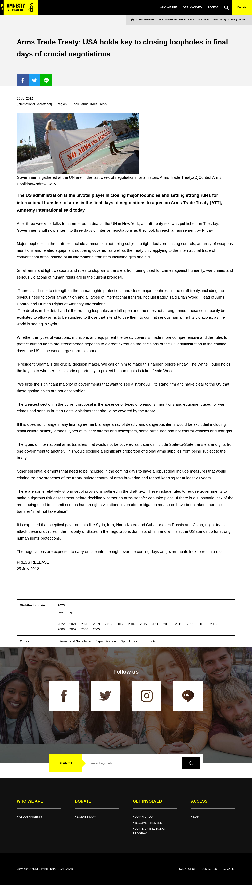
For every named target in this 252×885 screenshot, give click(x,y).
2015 (143, 624)
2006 (84, 629)
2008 (61, 629)
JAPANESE (229, 869)
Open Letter (128, 641)
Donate (241, 7)
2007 (73, 629)
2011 (190, 624)
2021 (73, 624)
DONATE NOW (86, 816)
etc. (154, 641)
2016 (131, 624)
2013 (166, 624)
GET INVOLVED (192, 7)
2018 (108, 624)
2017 (119, 624)
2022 (61, 624)
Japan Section (106, 641)
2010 (202, 624)
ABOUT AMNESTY (30, 816)
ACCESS (213, 7)
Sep (70, 612)
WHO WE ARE (168, 7)
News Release (146, 19)
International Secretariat (172, 19)
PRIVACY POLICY (185, 869)
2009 (213, 624)
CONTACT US (209, 869)
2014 (155, 624)
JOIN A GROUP (145, 816)
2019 (96, 624)
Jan (60, 612)
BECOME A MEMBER (148, 822)
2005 (96, 629)
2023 (61, 605)
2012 (178, 624)
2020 (84, 624)
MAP (196, 816)
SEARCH (65, 763)
